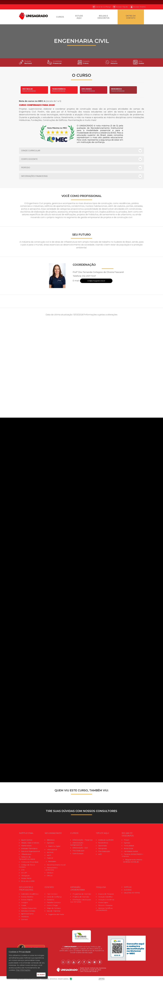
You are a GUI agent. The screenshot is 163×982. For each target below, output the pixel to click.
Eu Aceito (41, 974)
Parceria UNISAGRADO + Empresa (132, 856)
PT (131, 2)
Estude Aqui (79, 17)
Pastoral (50, 859)
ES (143, 2)
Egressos (50, 844)
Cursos (60, 17)
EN (137, 2)
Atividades (52, 862)
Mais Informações (23, 970)
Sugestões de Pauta (56, 915)
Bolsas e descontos (103, 17)
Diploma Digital (54, 847)
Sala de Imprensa (53, 912)
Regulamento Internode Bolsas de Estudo (132, 862)
